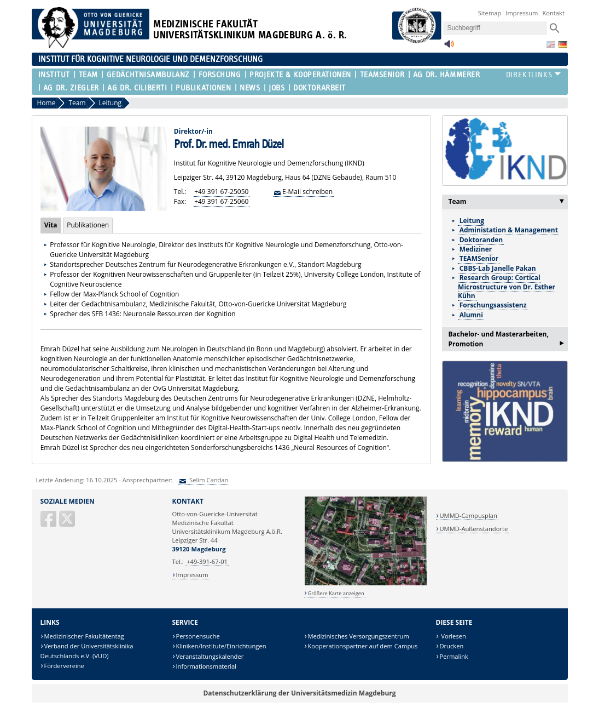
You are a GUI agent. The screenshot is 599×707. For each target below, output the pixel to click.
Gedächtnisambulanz (148, 75)
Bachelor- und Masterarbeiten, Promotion (506, 340)
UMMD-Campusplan (468, 515)
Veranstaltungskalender (209, 656)
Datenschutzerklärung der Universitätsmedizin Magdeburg (299, 693)
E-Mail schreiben (307, 191)
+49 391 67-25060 (221, 201)
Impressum (521, 13)
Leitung (472, 220)
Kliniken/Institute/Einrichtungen (221, 646)
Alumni (471, 315)
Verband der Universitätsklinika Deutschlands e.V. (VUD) (86, 651)
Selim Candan (208, 480)
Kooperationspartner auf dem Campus (362, 646)
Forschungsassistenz (493, 305)
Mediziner (476, 249)
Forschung (220, 75)
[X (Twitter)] (68, 523)
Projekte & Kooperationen (300, 75)
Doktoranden (481, 239)
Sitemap (490, 13)
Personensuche (197, 636)
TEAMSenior (382, 75)
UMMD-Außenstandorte (473, 528)
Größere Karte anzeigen (335, 593)
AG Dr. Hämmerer (446, 75)
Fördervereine (64, 666)
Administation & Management (509, 230)
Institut (54, 75)
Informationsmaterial (206, 666)
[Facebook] (49, 523)
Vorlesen (452, 636)
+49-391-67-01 (207, 561)
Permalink (453, 656)
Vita (48, 225)
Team (88, 75)
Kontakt (553, 13)
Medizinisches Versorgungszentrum (358, 636)
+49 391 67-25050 (221, 191)
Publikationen (203, 88)
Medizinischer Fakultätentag (84, 636)
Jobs (276, 88)
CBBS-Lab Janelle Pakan (498, 268)
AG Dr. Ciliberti (137, 88)
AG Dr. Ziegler (71, 88)
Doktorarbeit (319, 88)
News (250, 88)
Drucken (451, 646)
